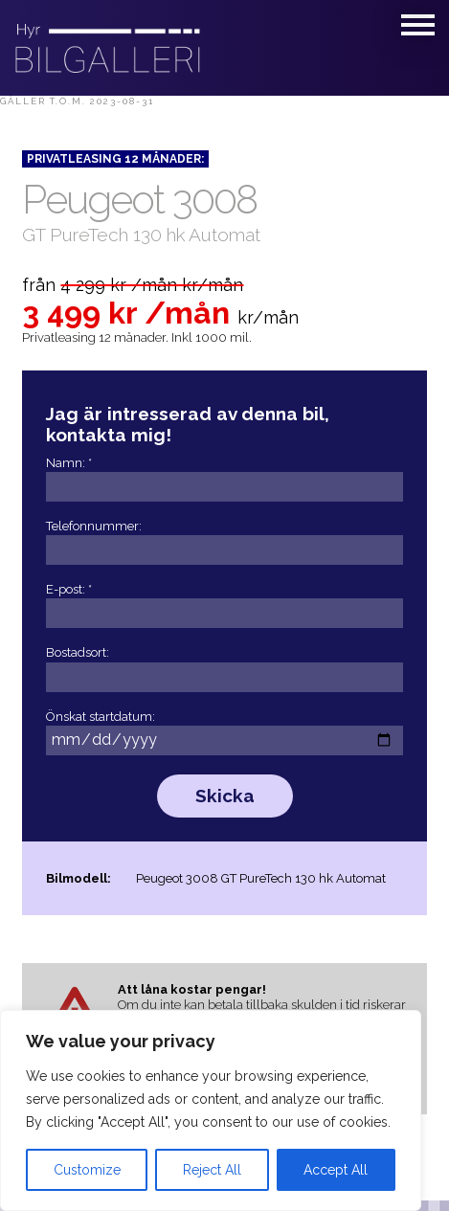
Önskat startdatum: (224, 729)
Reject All (212, 1169)
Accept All (335, 1169)
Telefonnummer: (224, 539)
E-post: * (224, 602)
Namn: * (224, 476)
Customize (87, 1169)
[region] (210, 1110)
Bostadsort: (224, 665)
